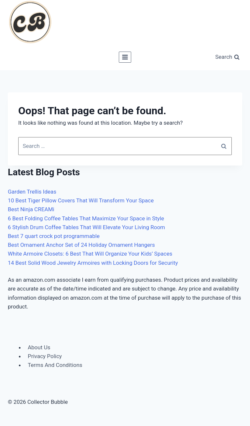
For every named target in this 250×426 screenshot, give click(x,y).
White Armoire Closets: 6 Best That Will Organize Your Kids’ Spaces (90, 253)
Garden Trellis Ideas (32, 191)
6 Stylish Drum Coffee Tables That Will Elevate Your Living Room (86, 227)
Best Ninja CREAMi (31, 209)
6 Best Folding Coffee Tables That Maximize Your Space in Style (86, 218)
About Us (39, 347)
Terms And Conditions (55, 365)
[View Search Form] (227, 57)
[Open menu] (125, 57)
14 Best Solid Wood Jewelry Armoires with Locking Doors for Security (93, 263)
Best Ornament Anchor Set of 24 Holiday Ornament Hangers (81, 245)
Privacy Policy (45, 356)
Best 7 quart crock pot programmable (54, 236)
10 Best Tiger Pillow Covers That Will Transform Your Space (81, 200)
